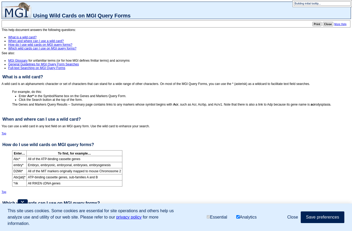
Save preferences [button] (322, 217)
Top (4, 133)
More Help (340, 24)
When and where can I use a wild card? (36, 41)
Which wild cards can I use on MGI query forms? (42, 48)
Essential (217, 217)
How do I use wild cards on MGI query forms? (40, 45)
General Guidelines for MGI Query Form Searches (43, 64)
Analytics (246, 217)
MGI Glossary (17, 60)
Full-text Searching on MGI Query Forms (36, 68)
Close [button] (292, 217)
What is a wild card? (22, 37)
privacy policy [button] (129, 217)
